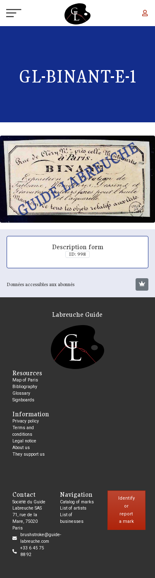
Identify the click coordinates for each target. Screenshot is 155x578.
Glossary (21, 393)
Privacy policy (25, 421)
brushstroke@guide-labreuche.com (40, 538)
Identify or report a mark (126, 509)
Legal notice (24, 441)
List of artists (73, 508)
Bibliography (24, 386)
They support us (28, 454)
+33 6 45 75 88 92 (32, 551)
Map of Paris (25, 380)
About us (21, 447)
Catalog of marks (77, 502)
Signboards (23, 400)
